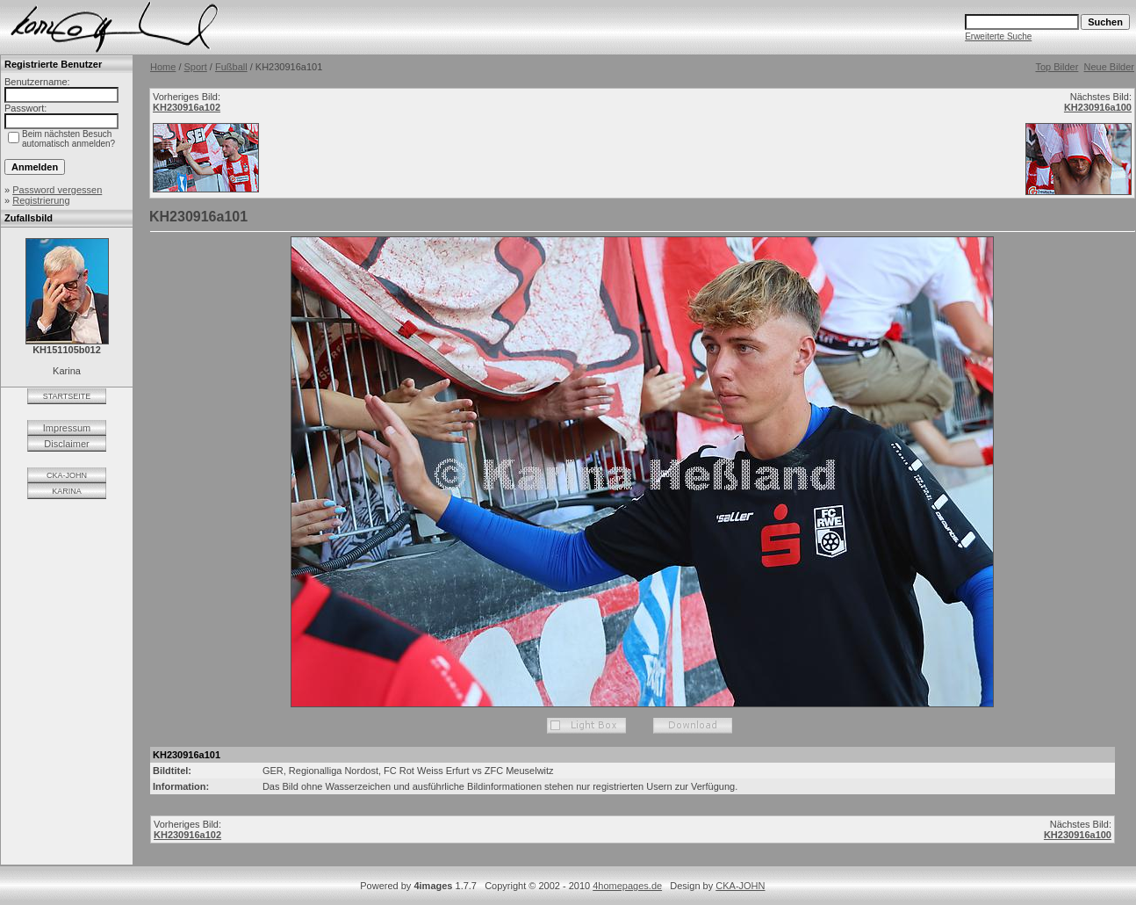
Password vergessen (57, 190)
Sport (195, 67)
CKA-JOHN (67, 475)
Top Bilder (1056, 67)
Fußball (231, 67)
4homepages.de (627, 885)
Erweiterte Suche (998, 36)
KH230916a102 (186, 107)
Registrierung (40, 200)
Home (163, 67)
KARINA (67, 491)
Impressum (66, 428)
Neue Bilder (1109, 67)
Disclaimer (66, 443)
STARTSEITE (67, 396)
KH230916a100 (1098, 107)
